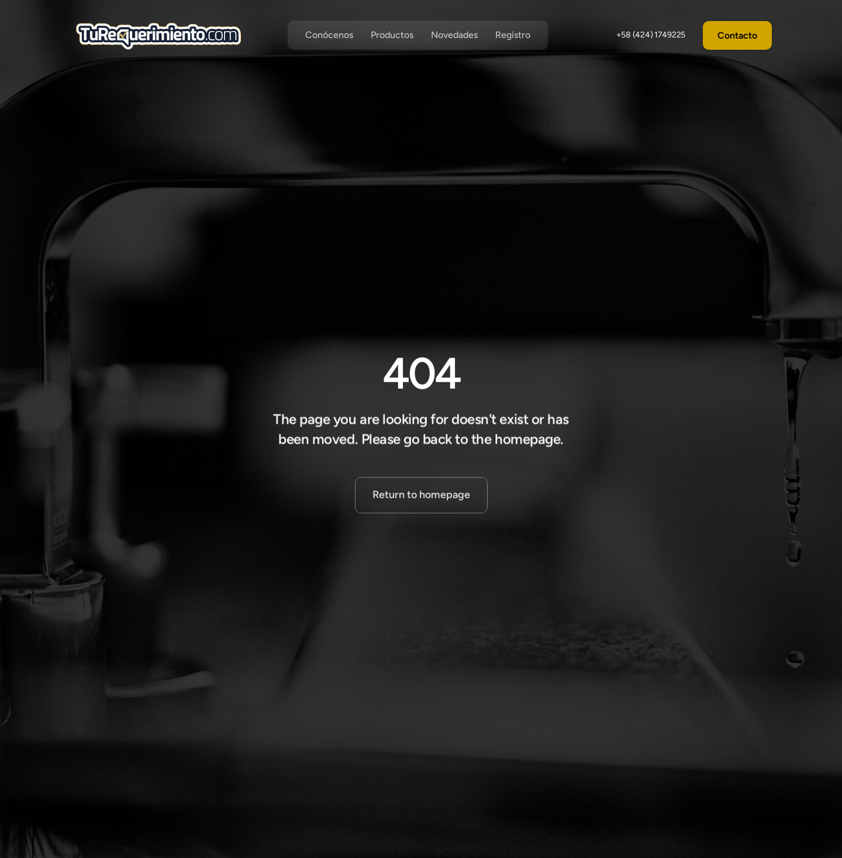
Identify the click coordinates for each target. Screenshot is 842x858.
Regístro (512, 34)
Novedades (454, 34)
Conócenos (329, 34)
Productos (392, 34)
